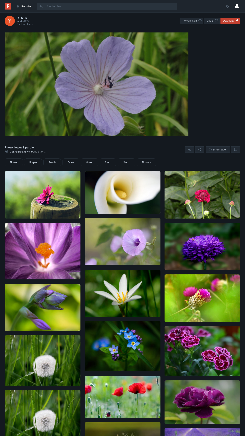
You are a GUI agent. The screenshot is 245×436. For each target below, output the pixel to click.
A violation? (38, 151)
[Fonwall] (8, 8)
